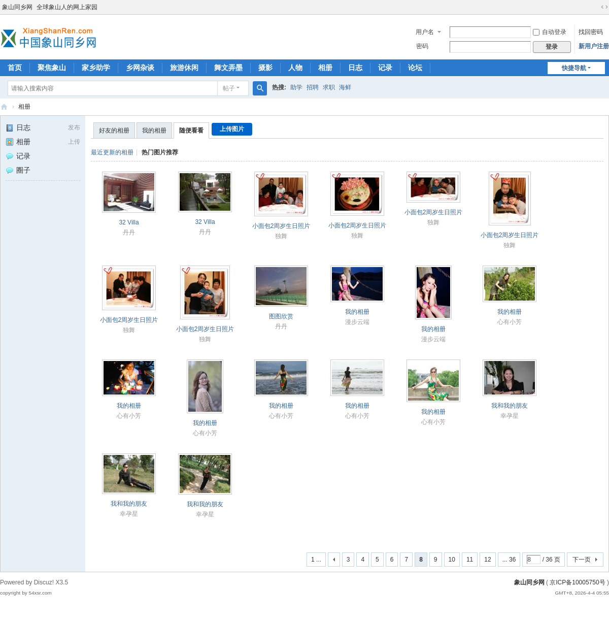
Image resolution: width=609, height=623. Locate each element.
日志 (355, 67)
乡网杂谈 (140, 67)
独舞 (281, 236)
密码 (422, 46)
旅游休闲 (184, 67)
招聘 (313, 87)
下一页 (581, 559)
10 (452, 559)
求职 (329, 87)
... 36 (509, 559)
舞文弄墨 (228, 67)
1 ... (316, 559)
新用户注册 (594, 46)
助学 (296, 87)
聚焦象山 (52, 67)
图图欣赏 (281, 316)
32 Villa (129, 222)
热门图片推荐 (160, 152)
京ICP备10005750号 (577, 582)
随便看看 (191, 130)
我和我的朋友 (509, 405)
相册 (325, 67)
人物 (295, 67)
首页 (15, 67)
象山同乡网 (17, 7)
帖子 (229, 88)
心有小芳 (509, 321)
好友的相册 (114, 130)
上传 (74, 141)
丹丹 (129, 232)
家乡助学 (96, 67)
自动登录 (549, 32)
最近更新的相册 (112, 152)
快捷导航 (574, 68)
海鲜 (345, 87)
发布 (74, 127)
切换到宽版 (604, 7)
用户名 (425, 32)
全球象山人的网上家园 (67, 7)
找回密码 (591, 32)
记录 (385, 67)
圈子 (18, 170)
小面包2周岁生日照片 (281, 225)
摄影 (265, 67)
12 (487, 559)
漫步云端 (357, 321)
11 (469, 559)
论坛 (415, 67)
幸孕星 (509, 415)
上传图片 (232, 129)
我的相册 (154, 130)
